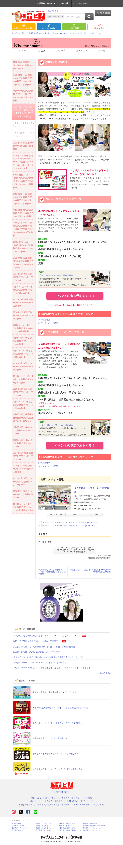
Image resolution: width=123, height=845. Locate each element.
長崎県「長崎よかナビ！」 (92, 823)
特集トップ (75, 570)
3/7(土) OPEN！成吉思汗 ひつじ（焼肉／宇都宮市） (36, 641)
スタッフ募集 (98, 804)
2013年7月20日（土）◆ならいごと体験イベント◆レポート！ (23, 481)
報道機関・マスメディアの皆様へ (75, 804)
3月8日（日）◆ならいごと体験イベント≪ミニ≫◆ (23, 443)
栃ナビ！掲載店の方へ (47, 804)
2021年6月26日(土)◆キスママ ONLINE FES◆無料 (97, 571)
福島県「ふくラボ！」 (20, 826)
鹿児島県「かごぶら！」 (44, 830)
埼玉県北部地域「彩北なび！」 (70, 830)
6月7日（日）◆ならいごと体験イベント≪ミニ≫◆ (23, 430)
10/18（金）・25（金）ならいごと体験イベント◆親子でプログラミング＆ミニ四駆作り (23, 181)
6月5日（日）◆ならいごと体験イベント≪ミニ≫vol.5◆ (23, 341)
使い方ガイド (36, 801)
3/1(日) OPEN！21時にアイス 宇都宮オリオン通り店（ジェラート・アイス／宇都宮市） (53, 668)
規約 (63, 801)
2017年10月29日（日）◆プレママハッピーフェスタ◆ (23, 302)
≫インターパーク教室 (48, 323)
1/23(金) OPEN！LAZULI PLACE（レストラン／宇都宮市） (40, 662)
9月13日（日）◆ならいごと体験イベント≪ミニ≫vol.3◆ (23, 404)
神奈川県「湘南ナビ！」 (68, 828)
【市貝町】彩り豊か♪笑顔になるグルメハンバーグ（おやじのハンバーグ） (46, 635)
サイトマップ (87, 801)
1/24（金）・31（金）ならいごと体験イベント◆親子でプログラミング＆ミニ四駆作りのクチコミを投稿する (75, 549)
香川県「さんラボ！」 (43, 828)
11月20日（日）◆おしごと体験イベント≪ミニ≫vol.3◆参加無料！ (23, 507)
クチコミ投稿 (103, 13)
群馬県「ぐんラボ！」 (20, 828)
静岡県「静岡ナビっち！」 (68, 823)
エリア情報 (74, 27)
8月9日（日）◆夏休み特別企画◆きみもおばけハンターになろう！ (23, 417)
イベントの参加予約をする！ (75, 295)
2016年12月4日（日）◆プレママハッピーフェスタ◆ (23, 315)
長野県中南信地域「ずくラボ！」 (95, 826)
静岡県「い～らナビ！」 (92, 828)
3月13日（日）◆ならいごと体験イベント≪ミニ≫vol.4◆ (23, 353)
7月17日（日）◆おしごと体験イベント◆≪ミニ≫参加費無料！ (23, 328)
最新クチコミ (52, 11)
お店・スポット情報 (56, 514)
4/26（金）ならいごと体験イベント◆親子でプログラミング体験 (23, 213)
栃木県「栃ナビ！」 (19, 823)
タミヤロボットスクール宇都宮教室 (57, 275)
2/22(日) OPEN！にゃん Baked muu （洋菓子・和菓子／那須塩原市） (44, 647)
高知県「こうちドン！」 (92, 830)
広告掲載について (27, 804)
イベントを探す (49, 27)
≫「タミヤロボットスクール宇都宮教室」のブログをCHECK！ (66, 525)
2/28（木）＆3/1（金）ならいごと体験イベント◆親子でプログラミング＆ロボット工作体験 (23, 229)
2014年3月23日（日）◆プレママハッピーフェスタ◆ (23, 468)
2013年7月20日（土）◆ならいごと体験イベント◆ (23, 494)
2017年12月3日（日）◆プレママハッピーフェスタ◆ (23, 277)
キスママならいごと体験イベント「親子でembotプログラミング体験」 (52, 572)
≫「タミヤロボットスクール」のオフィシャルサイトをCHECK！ (67, 522)
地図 (74, 514)
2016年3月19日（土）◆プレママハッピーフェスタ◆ (23, 366)
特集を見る (99, 27)
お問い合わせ (73, 801)
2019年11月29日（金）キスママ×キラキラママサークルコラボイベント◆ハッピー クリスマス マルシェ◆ (23, 162)
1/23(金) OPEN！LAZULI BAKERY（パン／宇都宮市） (37, 652)
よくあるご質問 (51, 801)
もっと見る (103, 673)
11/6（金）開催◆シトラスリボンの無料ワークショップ (23, 65)
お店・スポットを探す (24, 27)
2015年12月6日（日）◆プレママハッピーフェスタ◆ (23, 392)
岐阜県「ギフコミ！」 (67, 826)
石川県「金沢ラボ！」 (20, 830)
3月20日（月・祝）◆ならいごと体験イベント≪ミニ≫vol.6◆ (23, 290)
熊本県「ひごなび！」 (43, 823)
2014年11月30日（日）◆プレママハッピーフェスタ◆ (23, 456)
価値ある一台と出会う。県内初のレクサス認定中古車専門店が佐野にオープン (48, 657)
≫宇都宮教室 (44, 320)
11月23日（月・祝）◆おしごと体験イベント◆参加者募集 (23, 379)
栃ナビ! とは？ (61, 792)
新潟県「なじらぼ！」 (43, 826)
